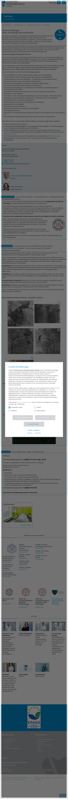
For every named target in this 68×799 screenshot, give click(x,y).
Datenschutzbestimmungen (24, 402)
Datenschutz (38, 433)
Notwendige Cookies (15, 407)
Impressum (29, 433)
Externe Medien (39, 411)
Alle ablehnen (44, 417)
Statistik (37, 407)
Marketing (13, 411)
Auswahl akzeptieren (22, 417)
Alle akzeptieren (32, 424)
